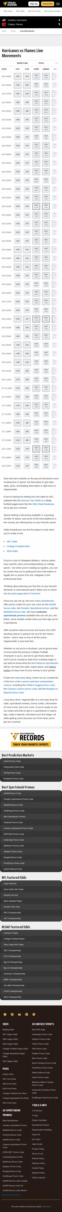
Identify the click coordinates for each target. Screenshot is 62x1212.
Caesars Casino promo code (22, 688)
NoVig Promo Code (12, 773)
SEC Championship (12, 950)
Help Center (37, 1144)
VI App (35, 1115)
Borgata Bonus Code (13, 857)
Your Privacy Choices (11, 1195)
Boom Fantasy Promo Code (44, 1063)
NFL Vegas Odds (10, 1034)
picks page (17, 593)
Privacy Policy (38, 1149)
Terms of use (37, 1154)
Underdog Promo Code (14, 840)
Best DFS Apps (38, 1029)
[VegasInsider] (31, 1009)
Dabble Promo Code (41, 1053)
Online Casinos (38, 1177)
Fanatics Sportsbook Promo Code (18, 799)
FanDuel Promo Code (13, 822)
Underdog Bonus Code (13, 1157)
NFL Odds (12, 541)
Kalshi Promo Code (12, 761)
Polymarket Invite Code (14, 767)
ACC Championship (12, 956)
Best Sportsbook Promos (14, 816)
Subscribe (47, 4)
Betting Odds (8, 1029)
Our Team (36, 1139)
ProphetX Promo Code (13, 779)
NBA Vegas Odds (10, 1039)
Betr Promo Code (39, 1058)
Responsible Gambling (42, 1130)
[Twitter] (12, 1014)
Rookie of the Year (12, 907)
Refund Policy (38, 1158)
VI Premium (37, 1111)
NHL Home (8, 11)
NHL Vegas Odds (10, 1061)
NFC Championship (12, 913)
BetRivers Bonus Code (13, 1162)
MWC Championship (13, 979)
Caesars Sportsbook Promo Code (18, 828)
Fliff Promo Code (39, 1049)
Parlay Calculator (39, 1120)
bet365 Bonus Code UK (13, 1186)
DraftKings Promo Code (14, 811)
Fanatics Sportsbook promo (35, 608)
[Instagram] (34, 1014)
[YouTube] (20, 1014)
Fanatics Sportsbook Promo (15, 1125)
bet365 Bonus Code (12, 793)
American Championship (14, 974)
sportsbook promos (14, 615)
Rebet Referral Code (41, 1072)
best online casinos (20, 681)
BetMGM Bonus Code (13, 805)
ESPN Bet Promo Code (14, 834)
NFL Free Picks (9, 1079)
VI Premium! (34, 593)
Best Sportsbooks (10, 1120)
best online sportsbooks (42, 601)
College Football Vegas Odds (15, 1049)
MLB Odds (12, 551)
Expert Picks (8, 1074)
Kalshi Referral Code (13, 869)
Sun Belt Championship (14, 985)
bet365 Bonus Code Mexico (15, 1190)
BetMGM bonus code (14, 612)
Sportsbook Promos (40, 1125)
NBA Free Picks (9, 1084)
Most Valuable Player (13, 901)
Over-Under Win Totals (13, 889)
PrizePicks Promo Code (14, 863)
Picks (13, 31)
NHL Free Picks (9, 1103)
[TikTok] (27, 1014)
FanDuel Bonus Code (12, 1135)
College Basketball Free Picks (16, 1098)
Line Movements (27, 31)
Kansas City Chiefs (31, 500)
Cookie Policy (38, 1168)
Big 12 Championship (13, 968)
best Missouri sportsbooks (44, 663)
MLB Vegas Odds (10, 1044)
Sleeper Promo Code (13, 851)
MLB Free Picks (10, 1088)
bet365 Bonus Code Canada (15, 1181)
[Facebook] (5, 1014)
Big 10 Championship (13, 962)
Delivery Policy (38, 1163)
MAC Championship (12, 997)
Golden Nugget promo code (40, 685)
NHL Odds (20, 11)
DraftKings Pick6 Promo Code (45, 1098)
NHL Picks (34, 11)
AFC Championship (12, 918)
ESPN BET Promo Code (13, 1152)
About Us (36, 1134)
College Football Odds (18, 546)
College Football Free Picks (15, 1093)
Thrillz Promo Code (40, 1044)
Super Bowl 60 (10, 883)
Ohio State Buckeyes (43, 504)
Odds (4, 31)
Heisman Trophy (11, 933)
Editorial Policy (38, 1173)
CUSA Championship (13, 991)
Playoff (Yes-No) (11, 895)
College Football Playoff (14, 939)
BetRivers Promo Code (14, 846)
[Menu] (58, 4)
